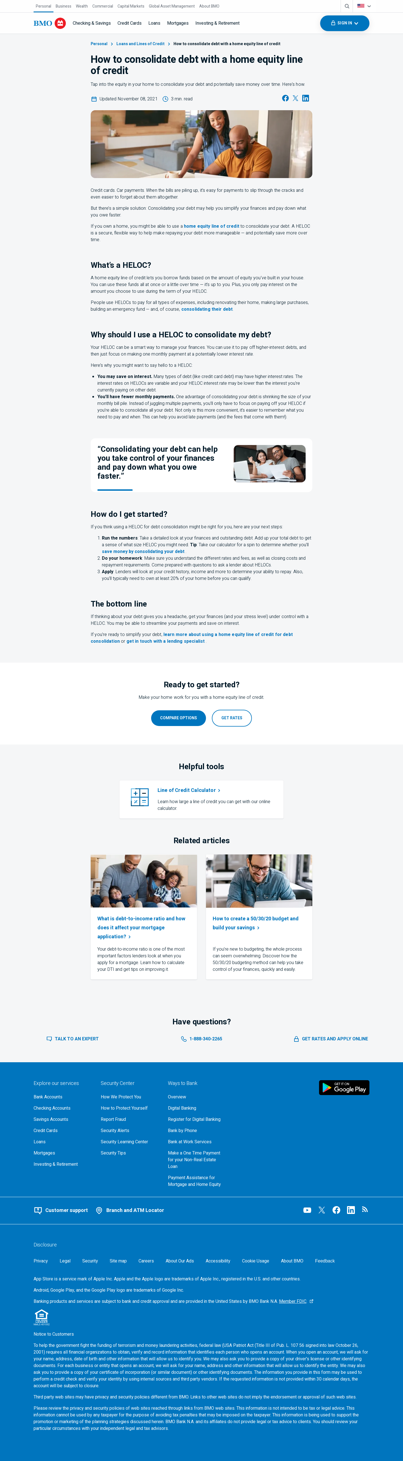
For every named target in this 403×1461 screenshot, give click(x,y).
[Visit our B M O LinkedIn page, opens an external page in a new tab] (351, 1210)
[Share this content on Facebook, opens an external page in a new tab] (285, 100)
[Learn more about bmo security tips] (130, 1153)
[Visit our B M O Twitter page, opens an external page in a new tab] (322, 1210)
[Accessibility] (218, 1261)
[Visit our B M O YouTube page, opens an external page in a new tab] (307, 1210)
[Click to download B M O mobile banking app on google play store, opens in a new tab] (344, 1087)
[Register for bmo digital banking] (197, 1119)
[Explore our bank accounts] (63, 1097)
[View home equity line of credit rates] (232, 718)
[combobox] (364, 6)
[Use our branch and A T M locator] (129, 1210)
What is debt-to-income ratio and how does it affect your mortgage (141, 928)
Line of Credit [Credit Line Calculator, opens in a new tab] (189, 790)
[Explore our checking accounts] (63, 1108)
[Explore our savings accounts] (63, 1119)
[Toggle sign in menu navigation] (344, 23)
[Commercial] (102, 6)
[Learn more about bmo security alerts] (130, 1130)
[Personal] (43, 6)
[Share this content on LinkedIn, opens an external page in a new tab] (305, 100)
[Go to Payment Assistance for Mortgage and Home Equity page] (197, 1181)
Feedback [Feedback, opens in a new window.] (325, 1261)
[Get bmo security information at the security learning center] (130, 1142)
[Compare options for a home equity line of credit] (178, 718)
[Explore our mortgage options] (63, 1153)
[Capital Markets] (131, 6)
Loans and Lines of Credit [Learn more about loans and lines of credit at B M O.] (143, 44)
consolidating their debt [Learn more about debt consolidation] (207, 309)
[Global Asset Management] (172, 6)
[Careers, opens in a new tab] (146, 1261)
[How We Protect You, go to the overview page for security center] (130, 1097)
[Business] (63, 6)
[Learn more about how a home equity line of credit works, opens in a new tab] (330, 1039)
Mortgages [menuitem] (178, 23)
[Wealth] (82, 6)
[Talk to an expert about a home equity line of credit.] (72, 1039)
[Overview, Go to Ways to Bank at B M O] (197, 1097)
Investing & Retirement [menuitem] (217, 23)
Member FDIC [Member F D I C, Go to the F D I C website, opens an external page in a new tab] (292, 1301)
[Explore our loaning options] (63, 1142)
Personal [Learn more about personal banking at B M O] (102, 44)
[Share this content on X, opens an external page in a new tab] (295, 100)
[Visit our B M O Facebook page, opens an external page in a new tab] (336, 1210)
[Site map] (118, 1261)
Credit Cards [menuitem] (130, 23)
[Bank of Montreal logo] (50, 23)
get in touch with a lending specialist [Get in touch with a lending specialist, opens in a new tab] (166, 641)
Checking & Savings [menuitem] (92, 23)
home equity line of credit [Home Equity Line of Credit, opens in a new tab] (211, 226)
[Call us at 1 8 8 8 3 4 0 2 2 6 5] (201, 1039)
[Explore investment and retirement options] (63, 1164)
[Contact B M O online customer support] (61, 1210)
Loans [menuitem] (154, 23)
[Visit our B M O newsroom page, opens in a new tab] (365, 1210)
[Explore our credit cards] (63, 1130)
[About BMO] (209, 6)
